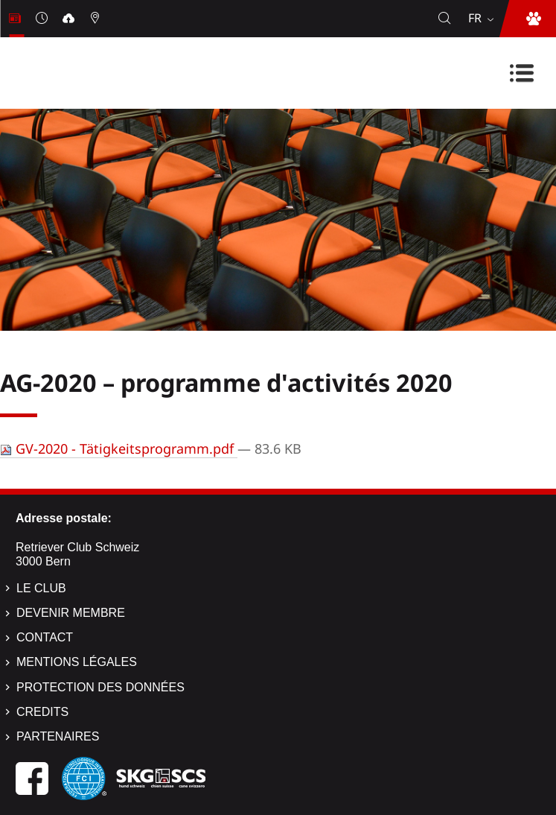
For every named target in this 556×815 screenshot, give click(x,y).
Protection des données (100, 687)
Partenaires (57, 736)
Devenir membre (70, 612)
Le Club (41, 588)
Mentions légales (76, 662)
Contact (44, 637)
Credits (42, 711)
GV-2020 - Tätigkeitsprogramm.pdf (118, 448)
